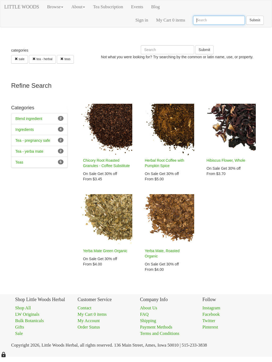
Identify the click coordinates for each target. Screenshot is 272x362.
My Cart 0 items (170, 20)
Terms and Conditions (159, 333)
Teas (19, 162)
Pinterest (210, 327)
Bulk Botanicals (29, 320)
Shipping (148, 320)
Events (137, 6)
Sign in (141, 20)
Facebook (211, 314)
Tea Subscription (108, 6)
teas (65, 59)
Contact (84, 307)
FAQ (144, 314)
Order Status (89, 327)
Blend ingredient (28, 118)
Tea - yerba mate (29, 151)
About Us (148, 307)
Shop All (23, 307)
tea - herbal (42, 59)
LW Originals (27, 314)
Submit (255, 20)
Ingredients (24, 129)
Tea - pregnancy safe (32, 140)
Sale (19, 333)
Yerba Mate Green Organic (105, 251)
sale (19, 59)
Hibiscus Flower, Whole (226, 160)
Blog (155, 6)
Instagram (211, 307)
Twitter (208, 320)
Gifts (19, 327)
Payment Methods (156, 327)
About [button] (78, 6)
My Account (89, 320)
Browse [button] (55, 6)
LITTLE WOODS (21, 7)
